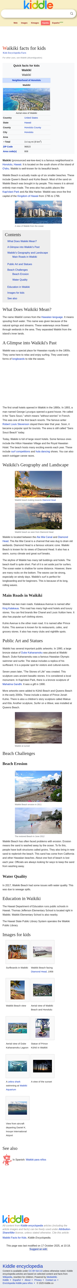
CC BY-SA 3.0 (35, 1271)
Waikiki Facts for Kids (14, 1237)
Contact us (51, 1280)
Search (71, 13)
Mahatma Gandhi (12, 684)
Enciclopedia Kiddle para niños (18, 1283)
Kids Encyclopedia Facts (14, 53)
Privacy (38, 1280)
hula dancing (43, 451)
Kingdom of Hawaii (27, 196)
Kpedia (45, 23)
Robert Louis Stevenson (16, 424)
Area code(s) (10, 151)
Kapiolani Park (11, 191)
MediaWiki (52, 1277)
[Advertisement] (38, 35)
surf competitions (20, 451)
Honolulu (28, 132)
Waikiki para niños (36, 1159)
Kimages (35, 23)
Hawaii (27, 122)
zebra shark (14, 1081)
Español (58, 22)
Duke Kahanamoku (31, 652)
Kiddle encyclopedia (32, 1225)
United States (31, 118)
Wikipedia (7, 1277)
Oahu (6, 168)
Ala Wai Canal (44, 537)
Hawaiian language (52, 317)
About (28, 1280)
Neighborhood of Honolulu (26, 80)
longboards (18, 359)
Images (24, 23)
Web (15, 23)
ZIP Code (8, 146)
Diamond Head (49, 500)
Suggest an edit (38, 1249)
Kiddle (6, 1280)
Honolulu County (32, 127)
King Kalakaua (11, 608)
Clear (65, 13)
